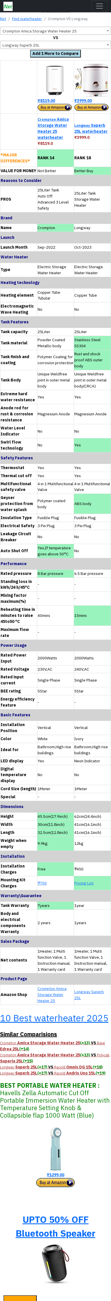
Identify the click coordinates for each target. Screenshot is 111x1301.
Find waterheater (27, 18)
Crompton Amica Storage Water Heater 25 (52, 994)
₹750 (42, 883)
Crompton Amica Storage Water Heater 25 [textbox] (40, 31)
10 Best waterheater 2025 (54, 1018)
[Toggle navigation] (99, 6)
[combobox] (55, 31)
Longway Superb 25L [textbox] (21, 45)
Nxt (3, 18)
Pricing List (84, 883)
